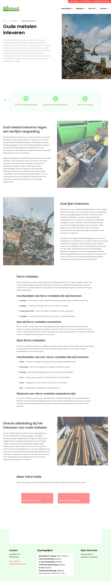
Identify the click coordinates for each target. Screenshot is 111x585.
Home (5, 21)
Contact (103, 8)
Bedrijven (79, 8)
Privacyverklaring (87, 557)
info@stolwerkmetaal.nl (101, 1)
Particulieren (66, 8)
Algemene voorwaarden (89, 560)
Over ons (91, 8)
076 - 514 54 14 (85, 1)
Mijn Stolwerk (74, 1)
